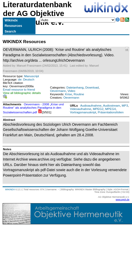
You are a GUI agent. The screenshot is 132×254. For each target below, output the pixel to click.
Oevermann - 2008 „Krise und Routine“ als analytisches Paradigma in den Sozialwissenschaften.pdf (33, 108)
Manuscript (31, 76)
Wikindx (11, 20)
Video (71, 90)
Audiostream (111, 105)
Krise (68, 94)
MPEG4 (110, 108)
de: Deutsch (26, 79)
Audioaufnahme (90, 105)
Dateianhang (74, 87)
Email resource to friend (19, 89)
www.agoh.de (122, 199)
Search (10, 31)
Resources (13, 26)
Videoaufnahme (80, 108)
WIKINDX (10, 189)
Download (92, 87)
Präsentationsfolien (111, 112)
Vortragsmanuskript (83, 112)
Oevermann (58, 90)
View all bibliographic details (22, 92)
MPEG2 (98, 108)
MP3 (125, 105)
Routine (79, 94)
